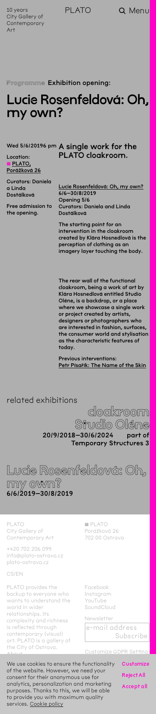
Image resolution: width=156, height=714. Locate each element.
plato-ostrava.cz (28, 562)
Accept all (134, 686)
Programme (26, 83)
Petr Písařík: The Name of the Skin (102, 365)
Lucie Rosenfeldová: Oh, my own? (101, 187)
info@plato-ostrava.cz (35, 556)
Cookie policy (46, 704)
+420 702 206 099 (29, 549)
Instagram (98, 594)
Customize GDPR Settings (118, 652)
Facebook (97, 587)
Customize (135, 664)
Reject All (133, 675)
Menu (139, 11)
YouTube (96, 601)
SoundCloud (100, 607)
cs (10, 574)
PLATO (78, 11)
